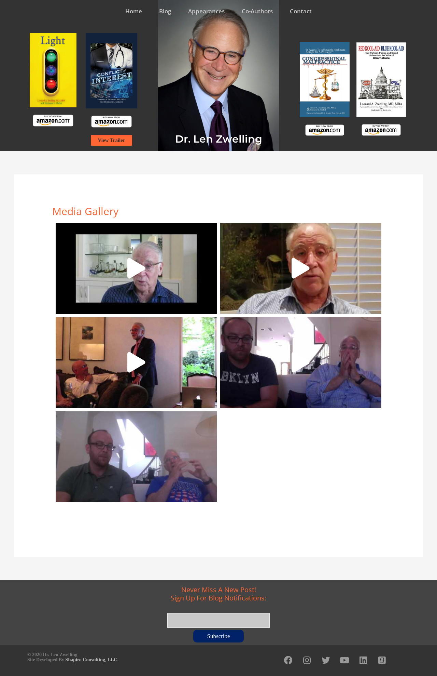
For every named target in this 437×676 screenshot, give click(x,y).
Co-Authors (257, 11)
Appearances (206, 11)
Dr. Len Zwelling (218, 139)
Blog (165, 11)
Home (133, 11)
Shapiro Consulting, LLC (91, 659)
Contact (301, 11)
